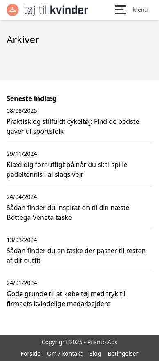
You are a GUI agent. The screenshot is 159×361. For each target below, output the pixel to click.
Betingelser (122, 353)
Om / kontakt (65, 353)
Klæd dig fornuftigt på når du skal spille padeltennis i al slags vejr (67, 169)
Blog (95, 353)
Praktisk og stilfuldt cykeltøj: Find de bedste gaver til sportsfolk (73, 126)
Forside (30, 353)
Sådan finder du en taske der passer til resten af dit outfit (76, 255)
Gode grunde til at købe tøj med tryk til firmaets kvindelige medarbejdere (66, 298)
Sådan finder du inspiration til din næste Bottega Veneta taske (68, 212)
